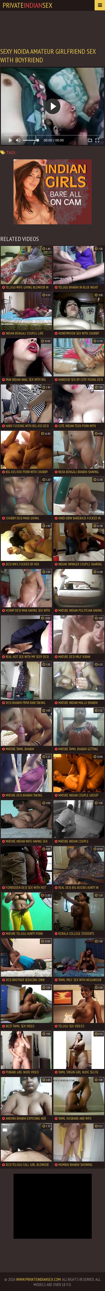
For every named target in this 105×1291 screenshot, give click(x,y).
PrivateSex (27, 5)
